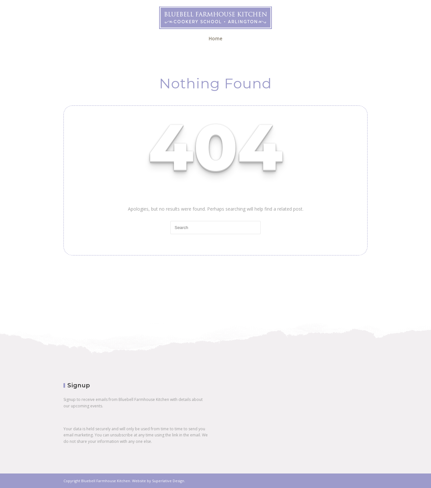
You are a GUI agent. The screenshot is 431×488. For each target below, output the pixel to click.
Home (215, 38)
